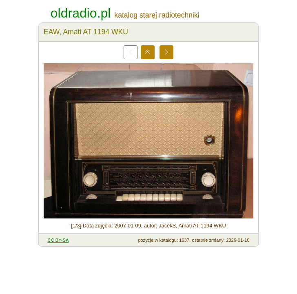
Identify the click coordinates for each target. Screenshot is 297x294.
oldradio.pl (81, 13)
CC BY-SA (58, 240)
